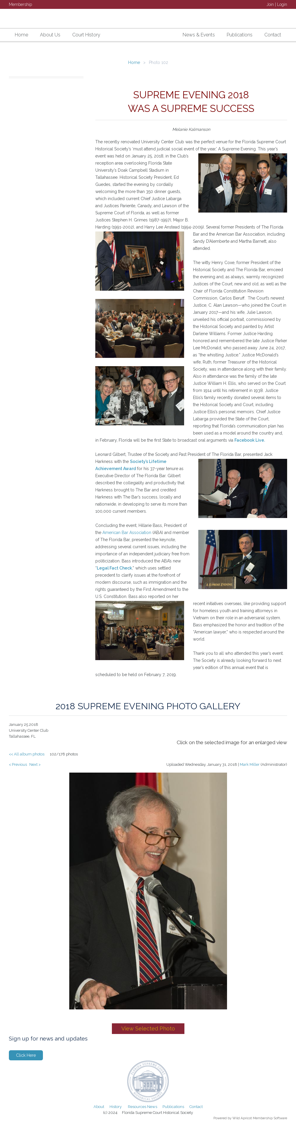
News (152, 1106)
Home (134, 62)
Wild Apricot (242, 1118)
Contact (196, 1106)
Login (282, 4)
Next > (35, 764)
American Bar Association (126, 532)
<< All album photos (26, 754)
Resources (137, 1106)
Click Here (26, 1055)
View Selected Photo (148, 1028)
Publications (173, 1106)
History (116, 1106)
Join (270, 4)
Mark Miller (250, 764)
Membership (20, 4)
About (99, 1106)
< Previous (18, 764)
